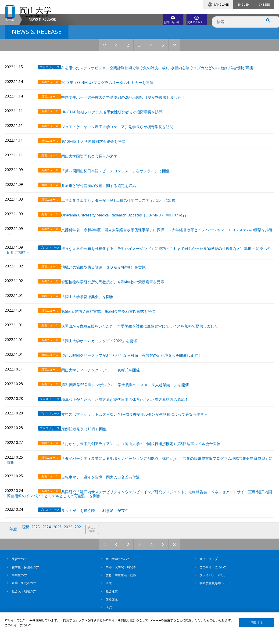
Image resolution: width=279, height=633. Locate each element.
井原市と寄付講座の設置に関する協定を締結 (104, 215)
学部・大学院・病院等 (121, 570)
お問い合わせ (151, 18)
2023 (61, 535)
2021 (85, 535)
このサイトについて (213, 570)
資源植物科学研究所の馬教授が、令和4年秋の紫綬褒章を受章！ (120, 304)
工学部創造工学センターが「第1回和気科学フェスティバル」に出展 (124, 228)
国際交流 (112, 602)
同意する (257, 622)
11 (192, 84)
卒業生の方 (19, 578)
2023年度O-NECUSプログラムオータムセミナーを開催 (113, 120)
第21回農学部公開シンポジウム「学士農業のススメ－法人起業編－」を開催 (130, 400)
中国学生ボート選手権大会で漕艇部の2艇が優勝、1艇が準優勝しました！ (128, 133)
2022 (73, 535)
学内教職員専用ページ (215, 586)
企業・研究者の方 (24, 586)
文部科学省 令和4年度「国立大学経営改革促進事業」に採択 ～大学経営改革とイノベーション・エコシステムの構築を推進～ (169, 258)
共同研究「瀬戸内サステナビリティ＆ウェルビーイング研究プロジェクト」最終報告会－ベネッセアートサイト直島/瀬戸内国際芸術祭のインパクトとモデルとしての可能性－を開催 (170, 501)
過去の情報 (99, 535)
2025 (38, 535)
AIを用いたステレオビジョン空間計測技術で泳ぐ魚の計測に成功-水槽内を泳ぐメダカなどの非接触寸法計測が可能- (163, 106)
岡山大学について (118, 562)
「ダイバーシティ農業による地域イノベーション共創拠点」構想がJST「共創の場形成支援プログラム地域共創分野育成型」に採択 (170, 470)
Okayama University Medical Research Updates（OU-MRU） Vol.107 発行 (129, 242)
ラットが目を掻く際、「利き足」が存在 (100, 516)
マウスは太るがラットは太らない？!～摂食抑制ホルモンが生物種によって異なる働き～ (140, 427)
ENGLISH (243, 4)
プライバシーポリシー (215, 578)
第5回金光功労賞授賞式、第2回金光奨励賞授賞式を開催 (114, 332)
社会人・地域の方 (24, 594)
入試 (109, 610)
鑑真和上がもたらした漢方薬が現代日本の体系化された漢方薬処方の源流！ (130, 413)
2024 (50, 535)
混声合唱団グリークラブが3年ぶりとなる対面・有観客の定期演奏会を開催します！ (137, 372)
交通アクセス (193, 18)
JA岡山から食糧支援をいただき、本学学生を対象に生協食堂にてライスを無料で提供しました (145, 345)
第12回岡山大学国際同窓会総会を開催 (99, 174)
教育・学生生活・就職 (121, 578)
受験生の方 (19, 562)
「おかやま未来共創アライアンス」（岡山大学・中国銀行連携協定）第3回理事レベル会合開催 (146, 454)
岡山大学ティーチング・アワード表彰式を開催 (106, 386)
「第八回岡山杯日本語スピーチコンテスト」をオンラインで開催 (121, 201)
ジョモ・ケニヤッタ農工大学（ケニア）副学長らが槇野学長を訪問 (123, 160)
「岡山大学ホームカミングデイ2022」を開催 (104, 359)
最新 (27, 535)
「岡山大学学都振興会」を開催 (93, 318)
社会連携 (112, 594)
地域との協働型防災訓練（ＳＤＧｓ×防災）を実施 (109, 291)
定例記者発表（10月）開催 (89, 440)
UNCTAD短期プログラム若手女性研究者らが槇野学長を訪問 (117, 147)
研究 (109, 586)
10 (180, 84)
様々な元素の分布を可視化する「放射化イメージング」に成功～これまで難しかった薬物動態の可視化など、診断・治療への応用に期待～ (169, 275)
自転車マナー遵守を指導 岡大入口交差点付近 (106, 485)
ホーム (9, 58)
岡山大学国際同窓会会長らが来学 (95, 188)
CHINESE (264, 4)
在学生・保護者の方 (25, 570)
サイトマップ (209, 562)
